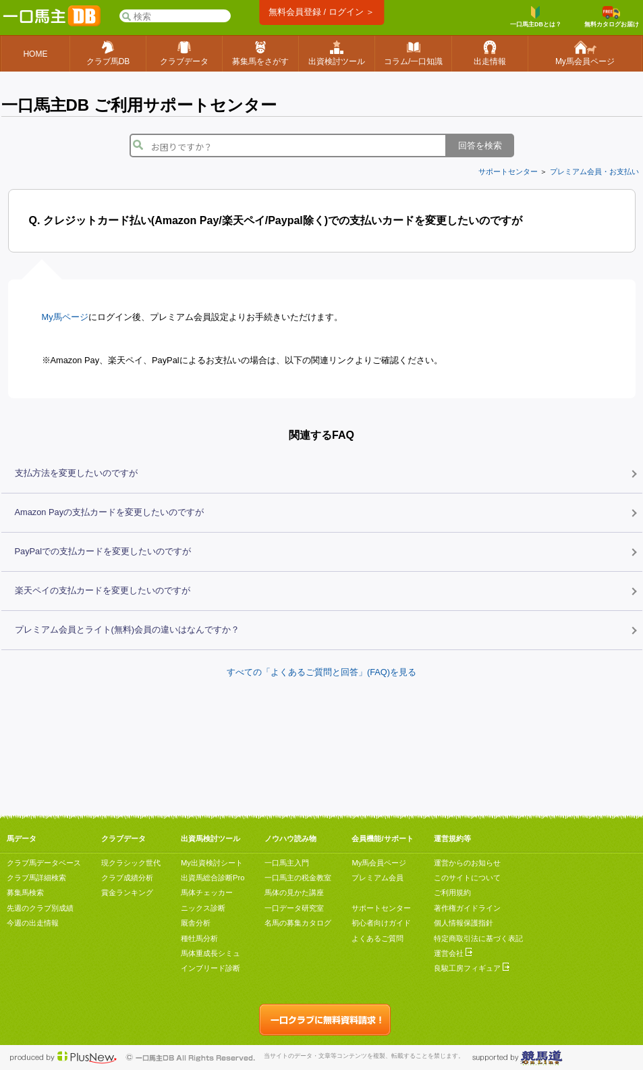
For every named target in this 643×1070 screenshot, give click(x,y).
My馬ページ (65, 317)
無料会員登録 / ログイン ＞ (321, 12)
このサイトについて (467, 878)
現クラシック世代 (131, 863)
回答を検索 (480, 145)
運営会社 (453, 953)
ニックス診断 (203, 908)
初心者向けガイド (381, 923)
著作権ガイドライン (467, 908)
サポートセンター (508, 171)
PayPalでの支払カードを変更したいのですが (103, 551)
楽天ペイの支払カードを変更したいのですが (102, 590)
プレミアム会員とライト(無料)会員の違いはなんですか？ (127, 629)
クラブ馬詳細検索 (36, 878)
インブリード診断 (210, 968)
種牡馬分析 (199, 938)
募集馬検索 (25, 892)
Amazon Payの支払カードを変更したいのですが (109, 512)
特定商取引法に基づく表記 (478, 938)
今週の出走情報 (33, 923)
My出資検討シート (212, 863)
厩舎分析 (196, 923)
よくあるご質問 (377, 938)
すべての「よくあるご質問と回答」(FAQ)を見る (321, 672)
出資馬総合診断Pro (212, 878)
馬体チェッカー (207, 892)
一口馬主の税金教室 (297, 878)
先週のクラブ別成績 (40, 908)
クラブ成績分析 (127, 878)
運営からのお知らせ (467, 863)
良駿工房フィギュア (471, 968)
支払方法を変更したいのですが (76, 473)
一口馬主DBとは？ (535, 17)
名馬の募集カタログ (297, 923)
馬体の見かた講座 (294, 892)
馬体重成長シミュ (210, 953)
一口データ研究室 (294, 908)
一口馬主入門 (286, 863)
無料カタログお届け (611, 17)
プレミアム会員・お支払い (594, 171)
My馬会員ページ (379, 863)
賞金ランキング (127, 892)
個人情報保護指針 (463, 923)
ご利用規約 (452, 892)
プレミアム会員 (377, 878)
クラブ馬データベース (44, 863)
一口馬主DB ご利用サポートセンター (139, 105)
